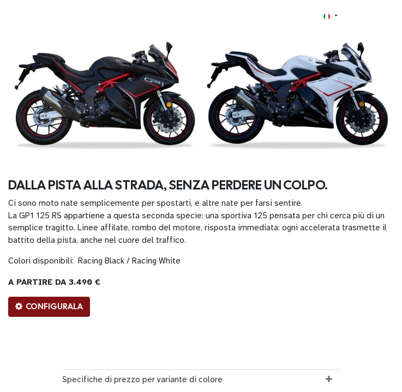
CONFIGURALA (49, 306)
